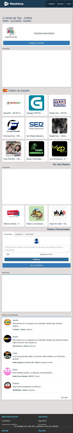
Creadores (6, 421)
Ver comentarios (36, 265)
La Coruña (15, 20)
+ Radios (51, 4)
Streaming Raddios (9, 425)
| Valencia (22, 329)
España (27, 20)
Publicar (36, 259)
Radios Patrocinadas (58, 229)
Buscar (61, 4)
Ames (5, 20)
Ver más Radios (61, 164)
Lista (68, 4)
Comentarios (8, 234)
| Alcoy (26, 376)
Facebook (42, 425)
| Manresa (24, 346)
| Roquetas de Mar (32, 362)
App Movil (42, 421)
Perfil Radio (29, 234)
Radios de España (19, 90)
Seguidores (19, 234)
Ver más (64, 398)
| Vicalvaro (24, 390)
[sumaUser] (60, 254)
